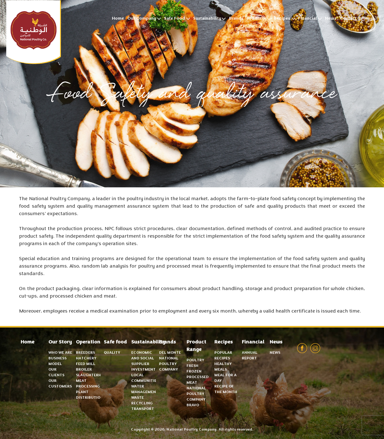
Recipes (282, 19)
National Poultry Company (33, 32)
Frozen (194, 371)
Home (118, 19)
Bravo (193, 405)
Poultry (195, 360)
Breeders (85, 353)
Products (256, 19)
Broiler (84, 370)
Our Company (141, 19)
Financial (307, 19)
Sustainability (207, 19)
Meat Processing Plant (88, 386)
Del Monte (170, 353)
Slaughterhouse (93, 375)
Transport (142, 409)
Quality (112, 353)
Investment (143, 370)
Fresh (192, 366)
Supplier (140, 364)
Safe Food (174, 19)
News (331, 19)
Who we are (60, 353)
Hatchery (86, 358)
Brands (236, 19)
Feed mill (85, 364)
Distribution (89, 398)
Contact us (351, 19)
